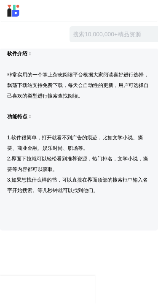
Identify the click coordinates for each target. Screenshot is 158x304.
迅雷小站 (25, 10)
